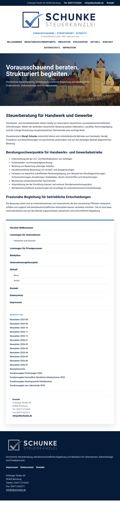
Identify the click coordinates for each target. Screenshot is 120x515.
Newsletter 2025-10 (19, 327)
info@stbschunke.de (94, 3)
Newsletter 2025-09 (19, 323)
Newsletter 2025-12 (19, 336)
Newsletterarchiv (17, 369)
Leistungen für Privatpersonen (26, 248)
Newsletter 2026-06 (19, 360)
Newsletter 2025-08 (19, 319)
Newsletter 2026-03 (19, 348)
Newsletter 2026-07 (19, 365)
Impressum (69, 47)
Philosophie (80, 42)
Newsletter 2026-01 (19, 340)
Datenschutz (52, 47)
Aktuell (95, 42)
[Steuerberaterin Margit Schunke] (60, 19)
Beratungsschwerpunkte (40, 42)
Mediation (64, 42)
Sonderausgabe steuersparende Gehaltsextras (31, 381)
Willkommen (14, 42)
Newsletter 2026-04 (19, 352)
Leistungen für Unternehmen (25, 234)
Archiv (17, 280)
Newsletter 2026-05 (19, 356)
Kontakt (110, 3)
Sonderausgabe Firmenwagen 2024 (26, 373)
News (16, 275)
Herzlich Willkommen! (21, 227)
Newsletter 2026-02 (19, 344)
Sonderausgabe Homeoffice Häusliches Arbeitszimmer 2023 (37, 377)
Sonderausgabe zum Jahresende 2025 (27, 385)
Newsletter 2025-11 (19, 332)
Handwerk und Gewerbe (25, 240)
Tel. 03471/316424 (72, 3)
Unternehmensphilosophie (24, 262)
